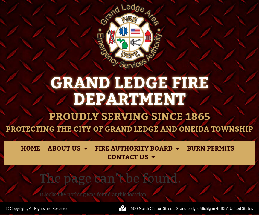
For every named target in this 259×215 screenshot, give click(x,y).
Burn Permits (210, 148)
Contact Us (131, 157)
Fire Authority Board (137, 148)
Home (30, 148)
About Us (68, 148)
